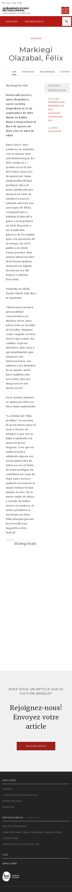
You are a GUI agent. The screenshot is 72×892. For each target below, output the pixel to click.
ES (3, 3)
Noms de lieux (13, 801)
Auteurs (8, 807)
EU (9, 3)
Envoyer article (36, 746)
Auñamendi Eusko (16, 10)
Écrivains (36, 38)
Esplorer (12, 21)
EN (20, 3)
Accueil (54, 85)
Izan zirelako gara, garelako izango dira (32, 832)
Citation (65, 71)
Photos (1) (28, 71)
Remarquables (34, 21)
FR (14, 3)
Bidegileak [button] (25, 543)
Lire (14, 71)
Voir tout (33, 817)
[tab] (21, 543)
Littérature (11, 838)
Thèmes (8, 789)
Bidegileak (57, 90)
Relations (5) (47, 71)
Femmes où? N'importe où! (21, 844)
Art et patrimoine (15, 826)
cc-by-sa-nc (54, 131)
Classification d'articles (20, 795)
